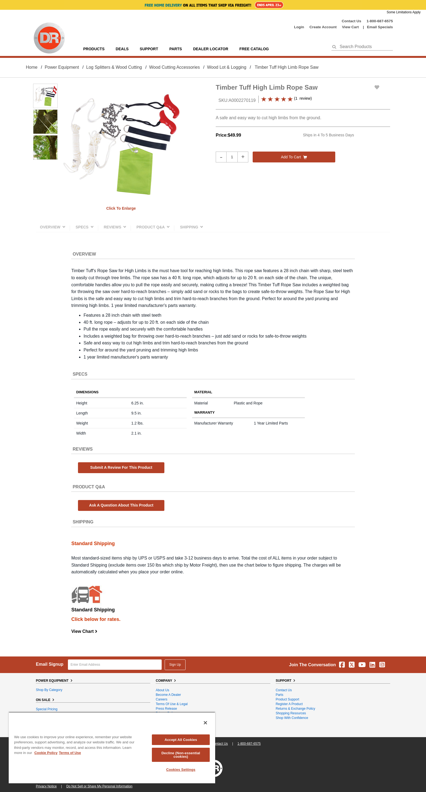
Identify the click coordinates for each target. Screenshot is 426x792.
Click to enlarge (121, 208)
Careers (161, 699)
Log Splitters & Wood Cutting (114, 67)
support (149, 49)
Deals (122, 49)
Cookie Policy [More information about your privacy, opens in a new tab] (45, 753)
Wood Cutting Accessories (174, 67)
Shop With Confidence (292, 718)
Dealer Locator (210, 49)
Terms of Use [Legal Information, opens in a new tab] (70, 753)
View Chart (84, 631)
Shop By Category (49, 690)
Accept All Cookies (181, 740)
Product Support (287, 699)
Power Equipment (62, 67)
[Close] (205, 723)
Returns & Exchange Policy (295, 709)
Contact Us (351, 21)
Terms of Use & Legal (171, 704)
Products (94, 49)
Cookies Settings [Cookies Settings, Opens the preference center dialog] (181, 770)
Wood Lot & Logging (226, 67)
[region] (112, 747)
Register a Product (289, 704)
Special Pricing (46, 709)
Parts (279, 695)
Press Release (166, 709)
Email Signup (49, 664)
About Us (162, 690)
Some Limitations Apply (404, 12)
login (299, 27)
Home (31, 67)
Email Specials (380, 27)
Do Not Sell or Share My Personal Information (99, 786)
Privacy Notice (46, 786)
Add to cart (294, 157)
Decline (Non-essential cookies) (180, 755)
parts (175, 49)
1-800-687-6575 (380, 21)
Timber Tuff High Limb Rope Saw (287, 67)
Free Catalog (254, 49)
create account (323, 27)
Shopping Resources (291, 713)
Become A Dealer (168, 695)
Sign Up (175, 665)
